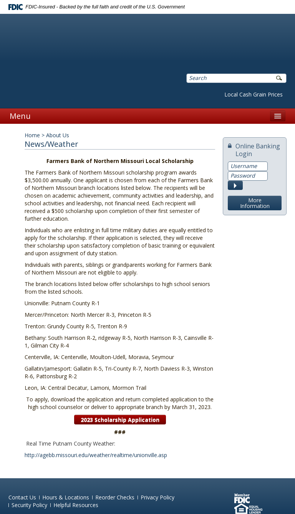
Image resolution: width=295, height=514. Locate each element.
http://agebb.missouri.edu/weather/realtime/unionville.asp (96, 455)
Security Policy (29, 505)
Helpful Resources (75, 505)
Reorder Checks (114, 497)
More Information (255, 203)
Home (32, 135)
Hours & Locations (65, 497)
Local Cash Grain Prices (253, 94)
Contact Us (22, 497)
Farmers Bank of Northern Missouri (105, 39)
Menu (20, 116)
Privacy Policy (157, 497)
